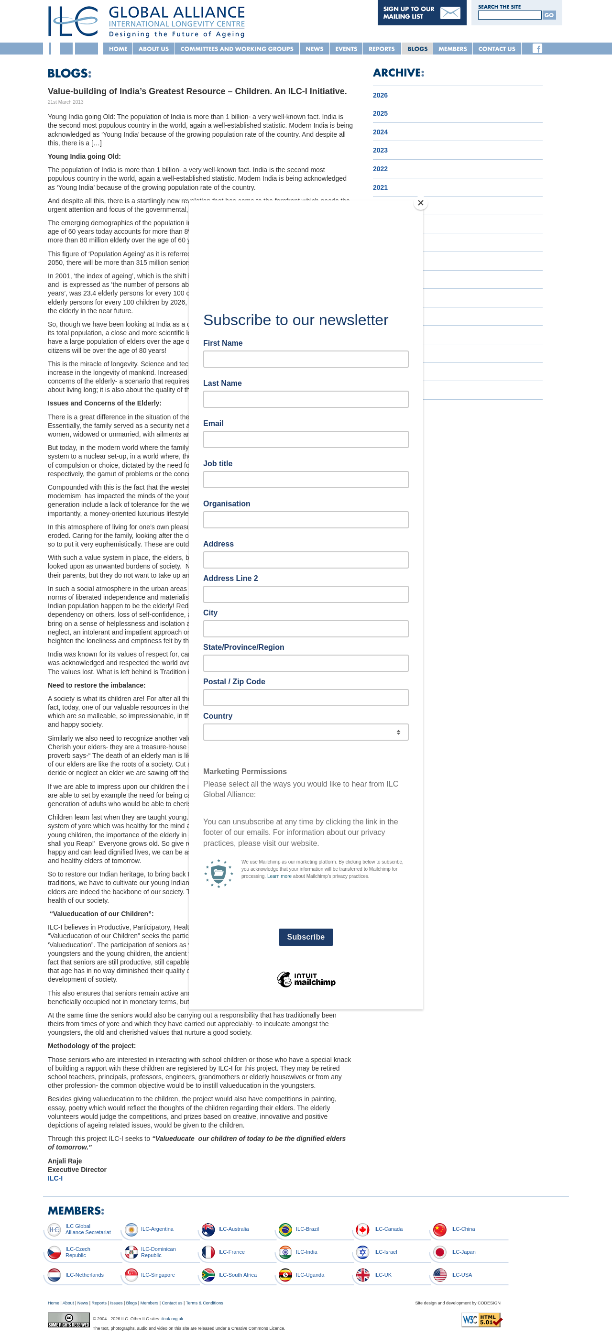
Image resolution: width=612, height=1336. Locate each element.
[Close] (421, 203)
